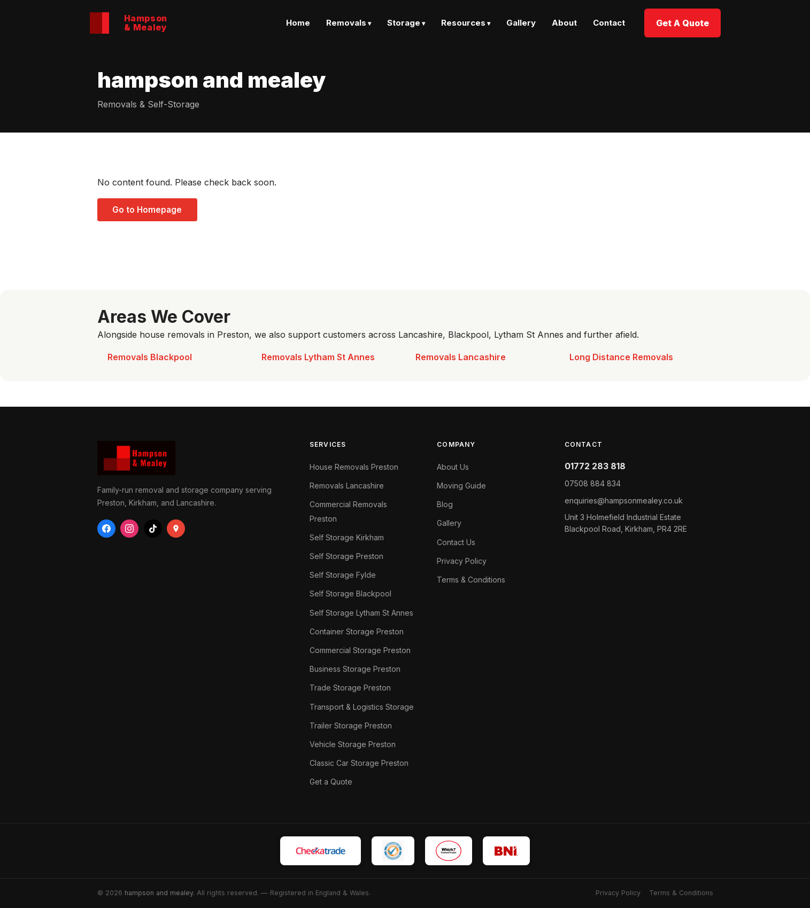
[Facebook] (106, 528)
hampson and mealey (159, 893)
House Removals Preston (354, 466)
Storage (403, 23)
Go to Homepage (147, 210)
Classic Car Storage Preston (359, 762)
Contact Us (456, 542)
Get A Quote (682, 23)
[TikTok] (153, 528)
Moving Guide (461, 485)
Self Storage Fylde (343, 574)
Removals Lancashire (460, 357)
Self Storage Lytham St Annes (361, 612)
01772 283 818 (595, 466)
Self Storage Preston (346, 556)
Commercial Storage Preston (360, 650)
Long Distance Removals (621, 357)
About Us (453, 466)
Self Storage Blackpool (350, 593)
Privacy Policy (462, 560)
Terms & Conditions (471, 579)
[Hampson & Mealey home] (128, 23)
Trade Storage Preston (350, 687)
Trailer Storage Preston (351, 725)
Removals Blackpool (149, 357)
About (564, 23)
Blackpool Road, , (626, 523)
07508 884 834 (593, 483)
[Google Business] (176, 528)
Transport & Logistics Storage (362, 706)
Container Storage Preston (357, 631)
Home (298, 23)
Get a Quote (331, 781)
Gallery (521, 23)
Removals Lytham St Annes (318, 357)
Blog (445, 504)
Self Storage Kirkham (347, 537)
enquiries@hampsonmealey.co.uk (624, 500)
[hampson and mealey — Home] (192, 458)
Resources (463, 23)
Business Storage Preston (355, 668)
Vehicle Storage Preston (353, 744)
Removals (346, 23)
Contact (609, 23)
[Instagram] (129, 528)
